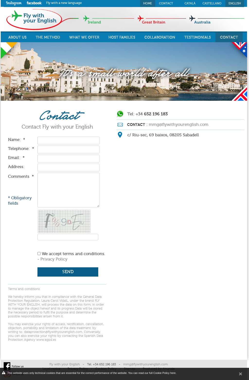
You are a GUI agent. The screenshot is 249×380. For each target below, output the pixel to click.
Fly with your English (64, 364)
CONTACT (229, 37)
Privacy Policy (53, 259)
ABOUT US (17, 37)
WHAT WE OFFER (84, 37)
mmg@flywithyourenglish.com (178, 124)
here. (173, 372)
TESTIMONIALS (197, 37)
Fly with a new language (64, 3)
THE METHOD (48, 37)
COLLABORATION (159, 37)
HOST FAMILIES (121, 37)
